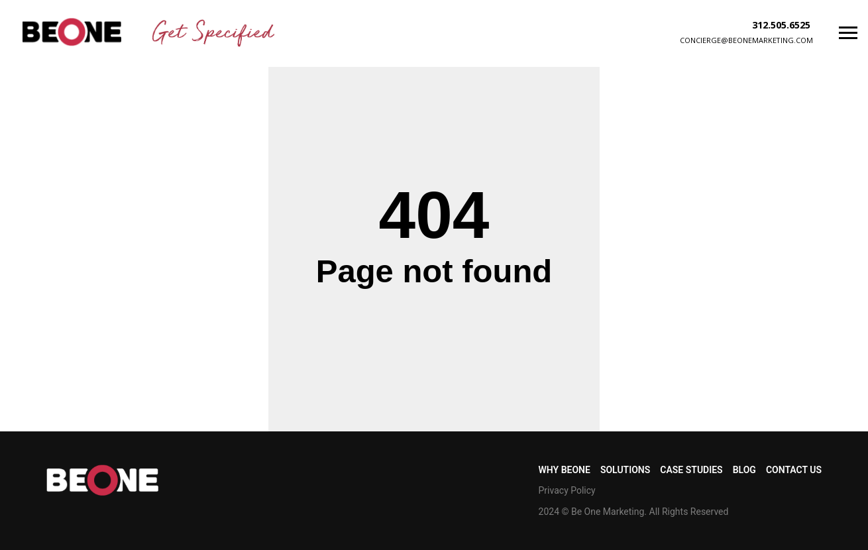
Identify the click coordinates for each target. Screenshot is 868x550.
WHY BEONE (564, 470)
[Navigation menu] (848, 33)
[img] (72, 32)
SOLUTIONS (625, 470)
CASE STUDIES (691, 470)
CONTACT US (794, 470)
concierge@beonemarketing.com (746, 40)
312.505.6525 (781, 25)
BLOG (744, 470)
